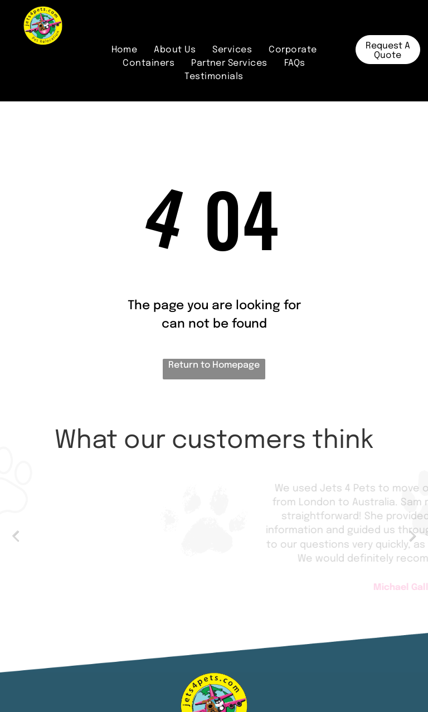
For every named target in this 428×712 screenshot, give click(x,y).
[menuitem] (124, 50)
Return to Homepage (214, 365)
